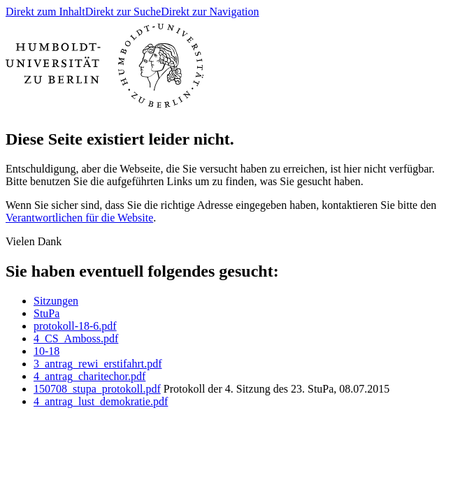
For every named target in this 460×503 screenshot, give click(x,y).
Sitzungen (56, 301)
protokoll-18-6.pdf (75, 326)
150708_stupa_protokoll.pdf (97, 389)
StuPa (46, 313)
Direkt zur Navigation (210, 11)
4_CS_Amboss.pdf (76, 338)
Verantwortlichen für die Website (79, 218)
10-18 (46, 351)
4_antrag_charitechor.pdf (89, 376)
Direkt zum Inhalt (45, 11)
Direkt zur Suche (123, 11)
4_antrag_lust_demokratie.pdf (101, 401)
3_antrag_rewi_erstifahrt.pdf (97, 364)
